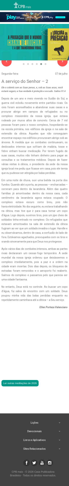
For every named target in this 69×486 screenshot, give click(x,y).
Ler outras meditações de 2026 (20, 383)
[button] (23, 64)
